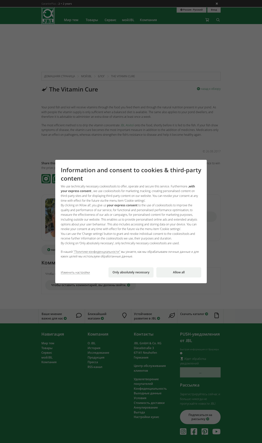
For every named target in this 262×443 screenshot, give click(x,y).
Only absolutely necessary (131, 272)
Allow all (179, 272)
